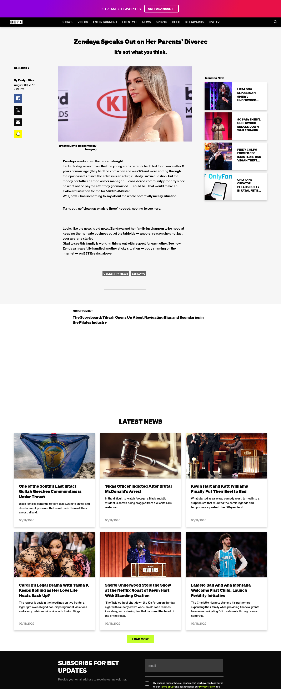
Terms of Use (167, 686)
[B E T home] (16, 24)
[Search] (275, 22)
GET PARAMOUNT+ (161, 9)
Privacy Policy (207, 686)
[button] (18, 98)
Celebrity (22, 68)
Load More (140, 639)
